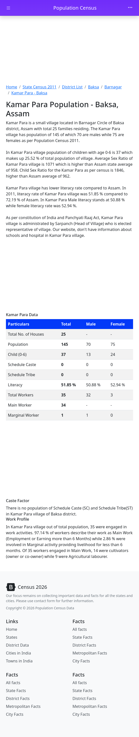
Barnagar (113, 87)
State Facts (83, 637)
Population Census (75, 7)
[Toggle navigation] (130, 8)
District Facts (84, 645)
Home (11, 87)
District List (72, 87)
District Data (17, 645)
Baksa (93, 87)
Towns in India (19, 661)
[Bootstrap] (26, 587)
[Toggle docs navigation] (8, 8)
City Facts (81, 661)
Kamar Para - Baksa (29, 93)
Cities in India (18, 653)
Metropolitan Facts (90, 653)
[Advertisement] (69, 51)
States (11, 637)
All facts (80, 629)
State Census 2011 (39, 87)
